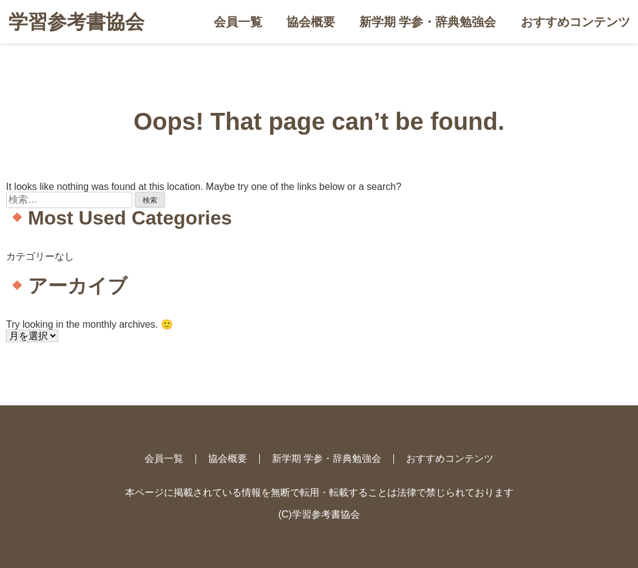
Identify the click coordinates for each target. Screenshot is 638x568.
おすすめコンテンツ (575, 22)
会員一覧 (238, 22)
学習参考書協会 (76, 22)
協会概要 (311, 22)
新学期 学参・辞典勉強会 (428, 22)
